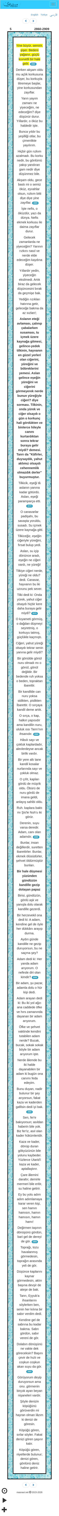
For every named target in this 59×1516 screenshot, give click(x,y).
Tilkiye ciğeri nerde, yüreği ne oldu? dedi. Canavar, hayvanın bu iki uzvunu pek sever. (29, 580)
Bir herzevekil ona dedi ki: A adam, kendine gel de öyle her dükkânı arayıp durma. (29, 924)
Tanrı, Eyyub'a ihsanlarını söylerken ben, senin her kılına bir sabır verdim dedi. (29, 1304)
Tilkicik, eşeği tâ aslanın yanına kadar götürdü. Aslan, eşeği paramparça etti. (29, 492)
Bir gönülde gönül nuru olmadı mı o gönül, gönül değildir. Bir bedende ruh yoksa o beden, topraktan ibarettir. (29, 672)
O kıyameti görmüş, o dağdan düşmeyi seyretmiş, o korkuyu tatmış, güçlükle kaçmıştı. (29, 628)
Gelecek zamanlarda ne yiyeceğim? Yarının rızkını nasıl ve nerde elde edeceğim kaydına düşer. (29, 251)
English (34, 14)
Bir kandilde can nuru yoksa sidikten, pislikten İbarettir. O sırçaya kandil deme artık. (29, 700)
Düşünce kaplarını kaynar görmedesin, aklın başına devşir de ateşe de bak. (29, 1280)
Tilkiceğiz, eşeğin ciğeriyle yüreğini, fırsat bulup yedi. (29, 540)
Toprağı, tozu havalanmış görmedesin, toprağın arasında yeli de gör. (29, 1256)
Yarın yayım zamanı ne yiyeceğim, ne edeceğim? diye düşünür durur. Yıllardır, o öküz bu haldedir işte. (30, 112)
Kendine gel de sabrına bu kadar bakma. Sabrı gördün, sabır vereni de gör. (29, 1329)
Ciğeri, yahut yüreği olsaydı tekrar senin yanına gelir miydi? (29, 647)
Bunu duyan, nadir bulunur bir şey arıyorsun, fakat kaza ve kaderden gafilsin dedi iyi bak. (29, 1098)
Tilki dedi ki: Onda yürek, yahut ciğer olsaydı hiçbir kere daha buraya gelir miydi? (29, 604)
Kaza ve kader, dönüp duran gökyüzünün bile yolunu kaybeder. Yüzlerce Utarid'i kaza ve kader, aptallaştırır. (29, 1155)
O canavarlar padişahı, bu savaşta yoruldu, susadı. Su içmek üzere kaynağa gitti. (29, 521)
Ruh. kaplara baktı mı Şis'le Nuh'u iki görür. (29, 812)
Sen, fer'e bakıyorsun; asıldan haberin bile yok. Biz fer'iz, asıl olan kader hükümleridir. (29, 1126)
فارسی (53, 15)
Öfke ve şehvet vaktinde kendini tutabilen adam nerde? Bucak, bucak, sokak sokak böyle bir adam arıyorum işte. (29, 1040)
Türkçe (44, 14)
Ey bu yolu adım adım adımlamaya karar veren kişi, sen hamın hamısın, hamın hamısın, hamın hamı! (29, 1208)
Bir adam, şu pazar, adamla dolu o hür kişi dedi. (29, 987)
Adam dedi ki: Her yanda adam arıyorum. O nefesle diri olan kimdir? (29, 968)
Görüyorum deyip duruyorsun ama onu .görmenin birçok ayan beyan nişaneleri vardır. (29, 1386)
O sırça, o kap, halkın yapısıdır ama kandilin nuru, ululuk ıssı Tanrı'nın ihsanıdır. (29, 724)
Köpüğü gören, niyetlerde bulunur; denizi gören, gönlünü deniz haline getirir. (29, 1459)
